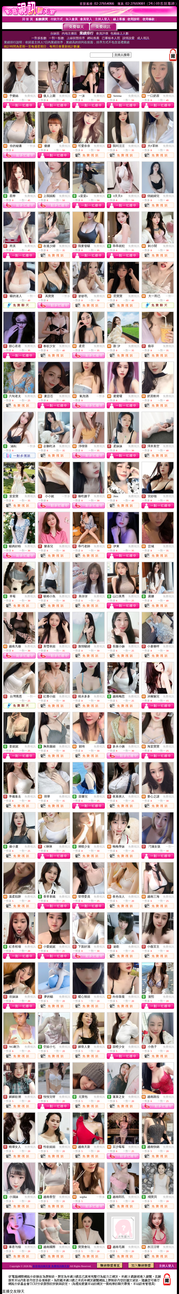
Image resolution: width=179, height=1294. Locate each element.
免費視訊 (30, 96)
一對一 (31, 296)
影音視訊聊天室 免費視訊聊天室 (51, 1266)
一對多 (31, 146)
